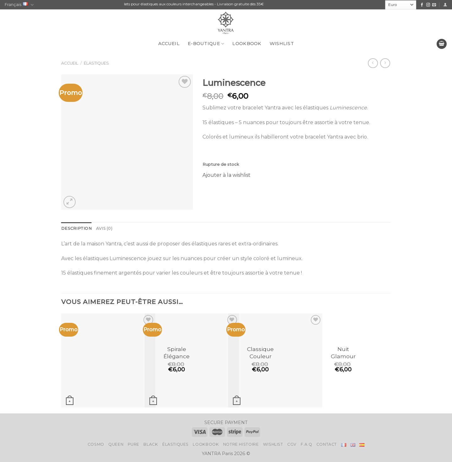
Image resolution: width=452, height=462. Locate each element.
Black (150, 444)
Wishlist (282, 43)
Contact (326, 444)
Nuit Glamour (343, 353)
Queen (115, 444)
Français (19, 5)
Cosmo (96, 444)
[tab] (76, 228)
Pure (133, 444)
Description (76, 228)
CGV (292, 444)
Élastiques (96, 63)
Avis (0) (104, 228)
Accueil (169, 43)
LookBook (246, 43)
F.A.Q (306, 444)
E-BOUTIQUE (206, 44)
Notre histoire (241, 444)
